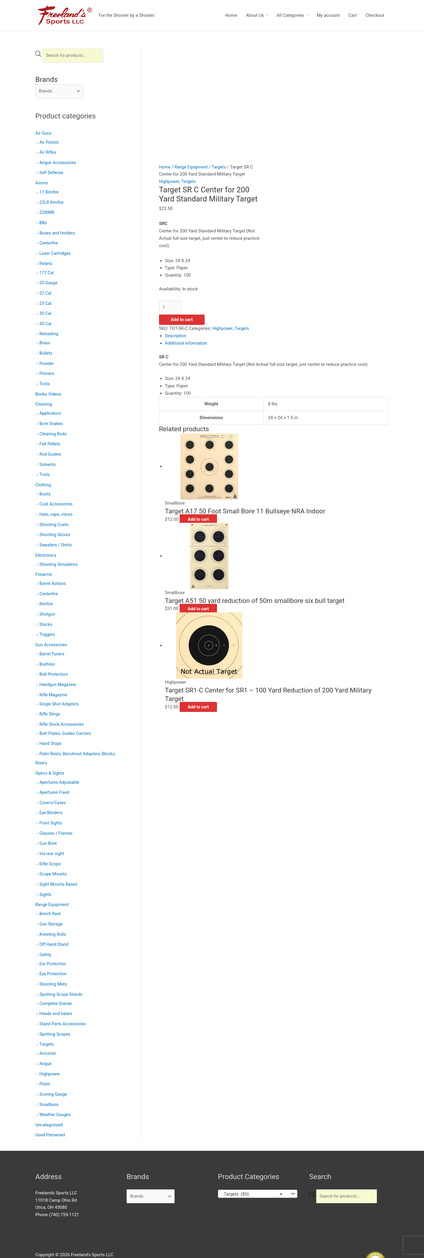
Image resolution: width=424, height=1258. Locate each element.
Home (231, 15)
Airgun (45, 1039)
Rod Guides (50, 446)
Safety (45, 933)
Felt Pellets (50, 436)
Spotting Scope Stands (61, 972)
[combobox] (257, 1168)
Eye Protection (53, 952)
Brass (45, 338)
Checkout (375, 15)
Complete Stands (56, 981)
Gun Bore (48, 825)
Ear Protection (53, 942)
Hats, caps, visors (56, 505)
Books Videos (48, 388)
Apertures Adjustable (60, 765)
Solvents (47, 456)
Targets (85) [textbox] (251, 1168)
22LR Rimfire (51, 201)
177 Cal (46, 269)
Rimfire (46, 592)
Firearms (44, 563)
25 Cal (45, 299)
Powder (46, 358)
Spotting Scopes (55, 1011)
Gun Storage (51, 904)
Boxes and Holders (57, 231)
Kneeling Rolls (53, 914)
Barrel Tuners (52, 641)
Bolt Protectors (54, 661)
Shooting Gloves (55, 525)
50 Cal (45, 319)
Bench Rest (50, 894)
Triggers (47, 622)
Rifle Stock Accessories (62, 709)
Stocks (46, 612)
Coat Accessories (56, 495)
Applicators (50, 406)
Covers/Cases (53, 785)
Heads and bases (56, 991)
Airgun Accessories (58, 163)
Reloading (49, 329)
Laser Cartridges (55, 251)
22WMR (47, 211)
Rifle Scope (50, 845)
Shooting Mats (53, 962)
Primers (47, 368)
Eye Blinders (51, 795)
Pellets (46, 261)
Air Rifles (48, 153)
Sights (45, 875)
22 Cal (45, 289)
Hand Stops (50, 728)
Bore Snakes (51, 416)
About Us (255, 15)
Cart (353, 15)
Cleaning (43, 398)
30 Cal (45, 309)
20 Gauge (48, 279)
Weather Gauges (55, 1089)
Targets (46, 1021)
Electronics (46, 545)
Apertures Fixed (54, 775)
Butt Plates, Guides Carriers (66, 718)
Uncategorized (49, 1099)
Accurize (48, 1029)
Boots (45, 485)
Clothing (43, 476)
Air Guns (43, 134)
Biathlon (47, 651)
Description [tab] (176, 336)
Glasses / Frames (56, 815)
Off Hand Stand (54, 923)
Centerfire (49, 241)
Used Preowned (50, 1109)
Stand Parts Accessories (63, 1001)
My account (328, 15)
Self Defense (51, 172)
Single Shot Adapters (59, 689)
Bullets (46, 348)
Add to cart (182, 320)
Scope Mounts (53, 855)
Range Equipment (52, 885)
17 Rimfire (49, 191)
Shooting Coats (54, 515)
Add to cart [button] (202, 519)
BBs (43, 221)
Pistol (45, 1059)
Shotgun (47, 602)
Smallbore (49, 1079)
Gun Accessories (51, 632)
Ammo (42, 182)
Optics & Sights (50, 757)
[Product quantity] (170, 307)
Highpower (50, 1049)
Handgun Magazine (58, 671)
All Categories (290, 15)
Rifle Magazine (53, 680)
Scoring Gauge (53, 1069)
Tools (44, 378)
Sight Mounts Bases (59, 865)
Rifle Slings (50, 699)
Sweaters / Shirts (56, 535)
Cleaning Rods (53, 426)
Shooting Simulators (59, 553)
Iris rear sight (52, 835)
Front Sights (51, 805)
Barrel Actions (53, 572)
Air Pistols (49, 143)
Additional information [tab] (187, 343)
